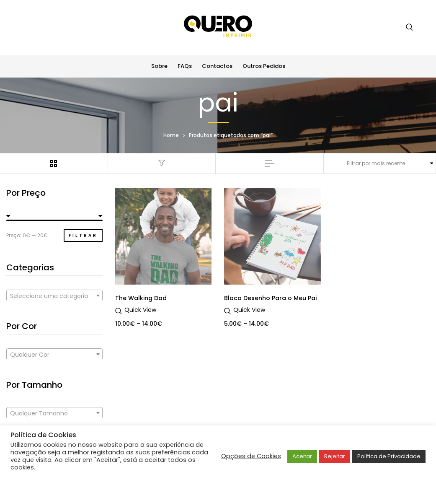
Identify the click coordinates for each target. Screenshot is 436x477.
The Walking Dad (141, 298)
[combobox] (54, 295)
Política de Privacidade (389, 456)
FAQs (185, 66)
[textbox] (54, 296)
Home (171, 135)
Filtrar (83, 235)
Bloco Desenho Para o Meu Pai (270, 298)
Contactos (217, 66)
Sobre (159, 66)
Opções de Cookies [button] (251, 456)
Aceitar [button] (302, 456)
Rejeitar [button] (334, 456)
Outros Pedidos (264, 66)
